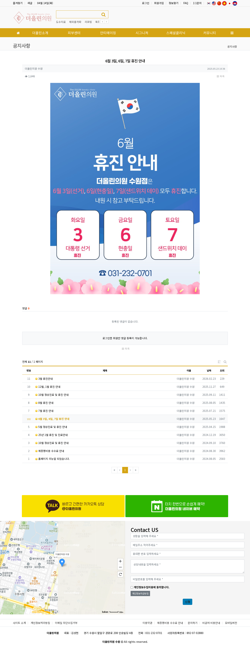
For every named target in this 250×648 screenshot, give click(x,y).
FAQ (185, 3)
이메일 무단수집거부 (66, 623)
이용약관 (147, 623)
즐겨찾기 (18, 3)
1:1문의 (197, 3)
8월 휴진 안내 (44, 403)
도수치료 (61, 22)
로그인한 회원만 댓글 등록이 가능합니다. (125, 338)
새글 (29, 3)
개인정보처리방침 (40, 623)
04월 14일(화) (45, 3)
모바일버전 (231, 623)
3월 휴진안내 (44, 378)
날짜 (209, 370)
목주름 (99, 22)
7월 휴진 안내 (44, 411)
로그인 (145, 3)
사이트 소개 (19, 623)
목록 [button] (221, 76)
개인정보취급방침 (140, 593)
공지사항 (232, 46)
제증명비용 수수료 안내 (49, 451)
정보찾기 (173, 3)
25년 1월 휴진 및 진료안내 (51, 435)
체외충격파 (75, 22)
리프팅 (88, 22)
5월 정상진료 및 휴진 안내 (51, 427)
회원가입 (159, 3)
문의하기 (192, 623)
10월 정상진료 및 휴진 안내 (52, 395)
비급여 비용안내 (211, 623)
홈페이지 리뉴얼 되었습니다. (52, 459)
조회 (222, 370)
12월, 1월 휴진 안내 (47, 387)
